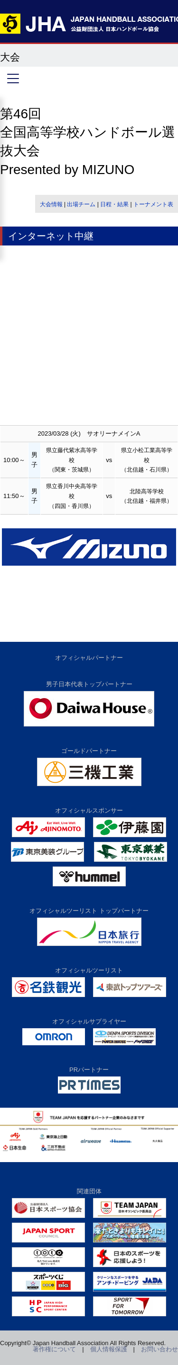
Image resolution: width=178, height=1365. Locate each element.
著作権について (54, 1349)
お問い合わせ (159, 1349)
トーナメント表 (153, 204)
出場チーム (81, 204)
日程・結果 (114, 204)
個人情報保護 (108, 1349)
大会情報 (51, 204)
